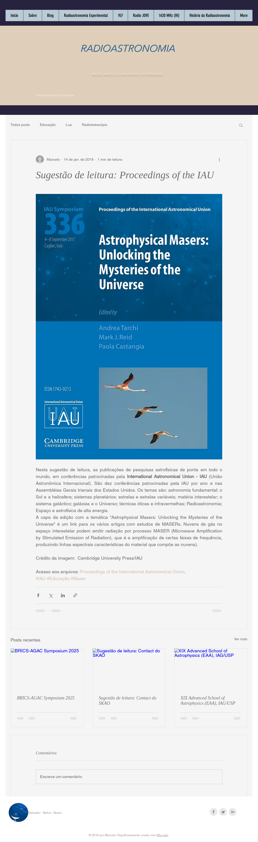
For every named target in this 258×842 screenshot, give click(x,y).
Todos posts (20, 125)
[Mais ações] (219, 159)
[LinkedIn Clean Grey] (233, 812)
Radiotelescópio (94, 125)
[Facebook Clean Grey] (213, 812)
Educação (48, 125)
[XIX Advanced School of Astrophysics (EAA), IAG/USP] (210, 669)
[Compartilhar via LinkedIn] (62, 595)
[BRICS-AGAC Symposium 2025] (47, 669)
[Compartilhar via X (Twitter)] (50, 595)
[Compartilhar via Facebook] (38, 595)
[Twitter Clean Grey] (223, 812)
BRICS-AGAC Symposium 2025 (46, 697)
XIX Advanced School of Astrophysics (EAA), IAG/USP (207, 700)
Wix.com (162, 835)
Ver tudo (240, 639)
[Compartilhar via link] (75, 595)
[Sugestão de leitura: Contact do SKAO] (129, 669)
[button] (241, 125)
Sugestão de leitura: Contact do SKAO (127, 700)
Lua (69, 125)
